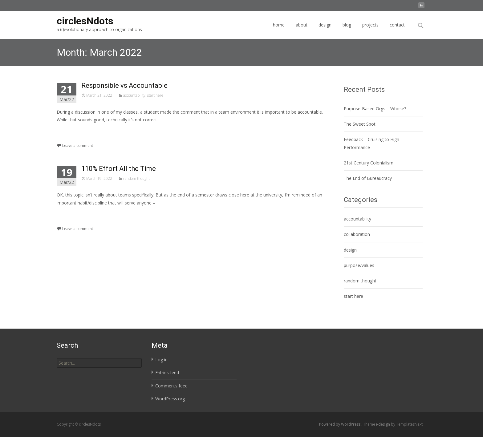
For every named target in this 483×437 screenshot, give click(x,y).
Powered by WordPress (340, 424)
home (279, 30)
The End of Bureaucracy (368, 178)
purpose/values (359, 265)
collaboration (357, 234)
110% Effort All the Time (118, 168)
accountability (134, 95)
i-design (383, 424)
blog (347, 30)
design (325, 30)
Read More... (70, 138)
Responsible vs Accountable (124, 85)
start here (155, 95)
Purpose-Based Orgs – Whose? (375, 108)
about (301, 30)
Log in (161, 359)
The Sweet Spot (359, 124)
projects (370, 30)
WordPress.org (170, 399)
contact (397, 30)
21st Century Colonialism (368, 163)
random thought (136, 178)
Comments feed (171, 386)
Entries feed (167, 372)
